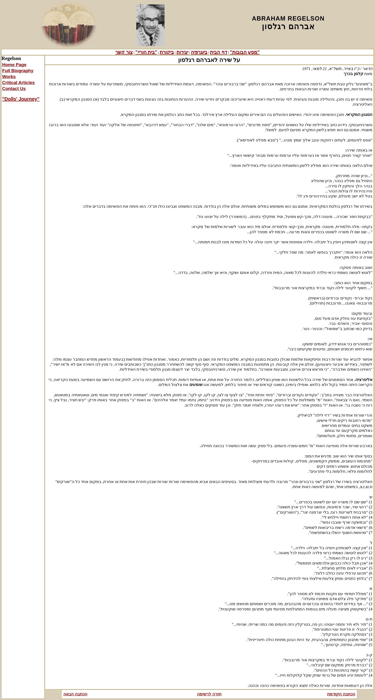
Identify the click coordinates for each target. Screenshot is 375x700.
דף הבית (218, 52)
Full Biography (17, 70)
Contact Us (14, 88)
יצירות (182, 52)
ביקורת (167, 52)
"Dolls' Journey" (20, 99)
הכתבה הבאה (75, 694)
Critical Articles (18, 82)
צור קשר (124, 52)
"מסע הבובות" (245, 52)
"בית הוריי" (146, 52)
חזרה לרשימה (209, 694)
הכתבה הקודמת (341, 694)
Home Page (14, 64)
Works (9, 76)
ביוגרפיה (199, 52)
